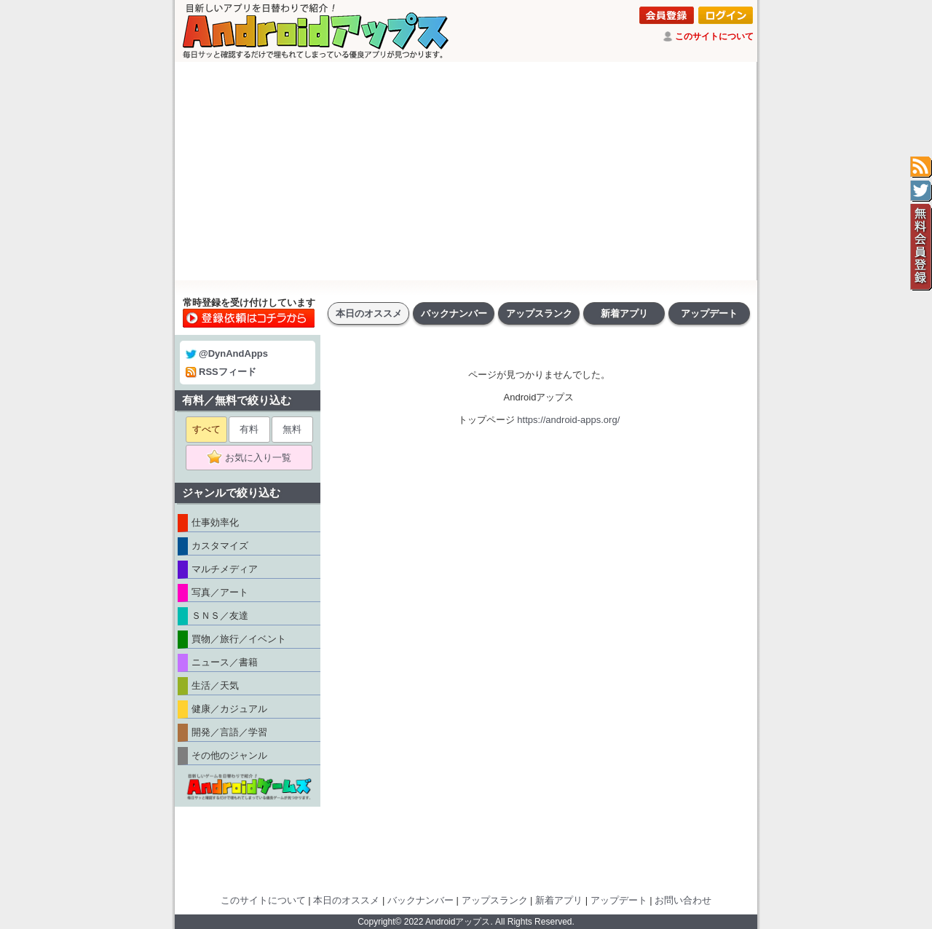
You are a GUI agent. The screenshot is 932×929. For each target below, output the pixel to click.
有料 (249, 429)
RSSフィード (221, 371)
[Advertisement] (466, 171)
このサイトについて (714, 36)
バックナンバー (454, 313)
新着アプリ (624, 313)
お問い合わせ (683, 900)
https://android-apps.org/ (568, 419)
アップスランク (539, 313)
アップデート (709, 313)
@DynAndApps (227, 353)
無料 (292, 429)
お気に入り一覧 (254, 458)
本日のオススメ (369, 313)
